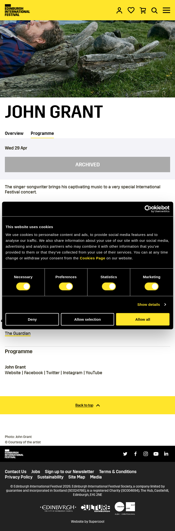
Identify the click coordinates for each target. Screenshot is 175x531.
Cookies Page (92, 258)
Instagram (72, 372)
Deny (32, 319)
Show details (148, 304)
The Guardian (18, 333)
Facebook (33, 372)
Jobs (35, 471)
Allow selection (87, 319)
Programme (42, 133)
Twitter (53, 372)
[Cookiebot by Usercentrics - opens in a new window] (148, 209)
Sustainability (50, 477)
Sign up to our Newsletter (69, 471)
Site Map (76, 477)
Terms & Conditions (117, 471)
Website (13, 372)
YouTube (94, 372)
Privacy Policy (18, 477)
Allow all (142, 319)
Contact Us (15, 471)
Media (96, 477)
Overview (14, 133)
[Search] (154, 10)
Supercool (96, 522)
